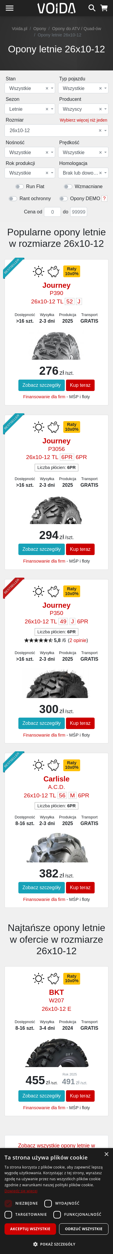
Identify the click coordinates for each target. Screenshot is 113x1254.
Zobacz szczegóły (41, 385)
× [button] (106, 1154)
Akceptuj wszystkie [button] (30, 1228)
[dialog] (56, 1201)
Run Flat (35, 186)
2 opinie (78, 640)
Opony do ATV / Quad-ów (76, 28)
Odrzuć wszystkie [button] (83, 1228)
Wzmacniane (88, 186)
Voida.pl (19, 28)
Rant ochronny (35, 198)
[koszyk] (104, 7)
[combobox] (30, 88)
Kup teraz (80, 385)
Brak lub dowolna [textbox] (82, 173)
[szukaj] (92, 7)
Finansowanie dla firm (44, 396)
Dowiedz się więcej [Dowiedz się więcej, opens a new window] (21, 1190)
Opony (39, 28)
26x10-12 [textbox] (56, 130)
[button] (56, 1244)
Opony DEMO (85, 198)
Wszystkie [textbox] (29, 88)
